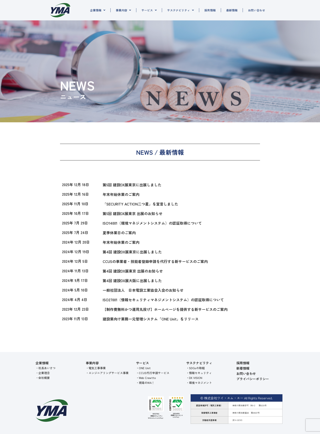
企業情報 (97, 10)
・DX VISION (194, 378)
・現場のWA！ (145, 383)
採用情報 (210, 10)
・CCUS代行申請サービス (152, 373)
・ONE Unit (143, 368)
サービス (149, 10)
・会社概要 (43, 378)
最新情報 (232, 10)
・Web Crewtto (146, 378)
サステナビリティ (180, 10)
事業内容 (123, 10)
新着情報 (242, 368)
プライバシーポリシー (252, 378)
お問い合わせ (256, 10)
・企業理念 (43, 373)
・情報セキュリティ (199, 373)
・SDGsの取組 (195, 368)
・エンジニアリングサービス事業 (107, 373)
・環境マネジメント (199, 383)
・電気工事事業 (96, 368)
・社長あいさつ (46, 368)
